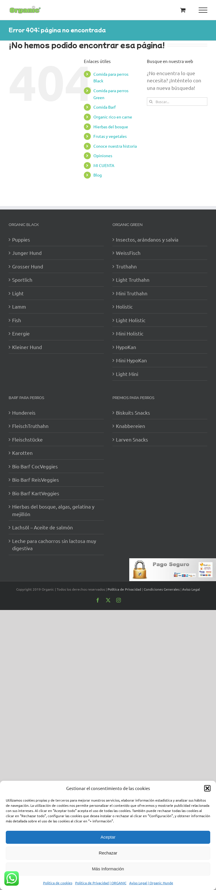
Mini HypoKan (131, 360)
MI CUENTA (103, 165)
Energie (21, 333)
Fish (16, 320)
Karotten (22, 453)
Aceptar (108, 837)
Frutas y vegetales (110, 136)
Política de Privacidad (124, 589)
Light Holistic (130, 320)
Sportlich (22, 280)
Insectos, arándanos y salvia (147, 239)
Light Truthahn (132, 280)
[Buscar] (151, 101)
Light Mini (127, 374)
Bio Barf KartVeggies (35, 493)
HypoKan (126, 347)
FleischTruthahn (30, 426)
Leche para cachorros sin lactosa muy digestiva (54, 544)
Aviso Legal (191, 589)
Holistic (124, 306)
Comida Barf (104, 107)
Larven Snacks (132, 439)
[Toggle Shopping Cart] (183, 10)
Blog (97, 174)
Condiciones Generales (162, 589)
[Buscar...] (177, 101)
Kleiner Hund (27, 347)
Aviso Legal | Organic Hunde (151, 882)
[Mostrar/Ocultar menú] (203, 10)
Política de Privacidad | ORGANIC (100, 882)
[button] (207, 788)
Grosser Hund (27, 266)
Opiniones (102, 155)
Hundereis (24, 412)
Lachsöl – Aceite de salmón (42, 527)
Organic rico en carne (112, 116)
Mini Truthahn (131, 293)
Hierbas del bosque (110, 126)
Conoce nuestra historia (115, 146)
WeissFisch (128, 253)
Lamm (19, 306)
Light (18, 293)
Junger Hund (27, 253)
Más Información (108, 868)
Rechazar (108, 852)
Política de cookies (57, 882)
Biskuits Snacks (133, 412)
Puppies (21, 239)
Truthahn (126, 266)
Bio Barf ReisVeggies (35, 479)
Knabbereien (130, 426)
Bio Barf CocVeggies (35, 466)
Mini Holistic (129, 333)
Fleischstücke (27, 439)
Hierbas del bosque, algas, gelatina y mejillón (53, 510)
